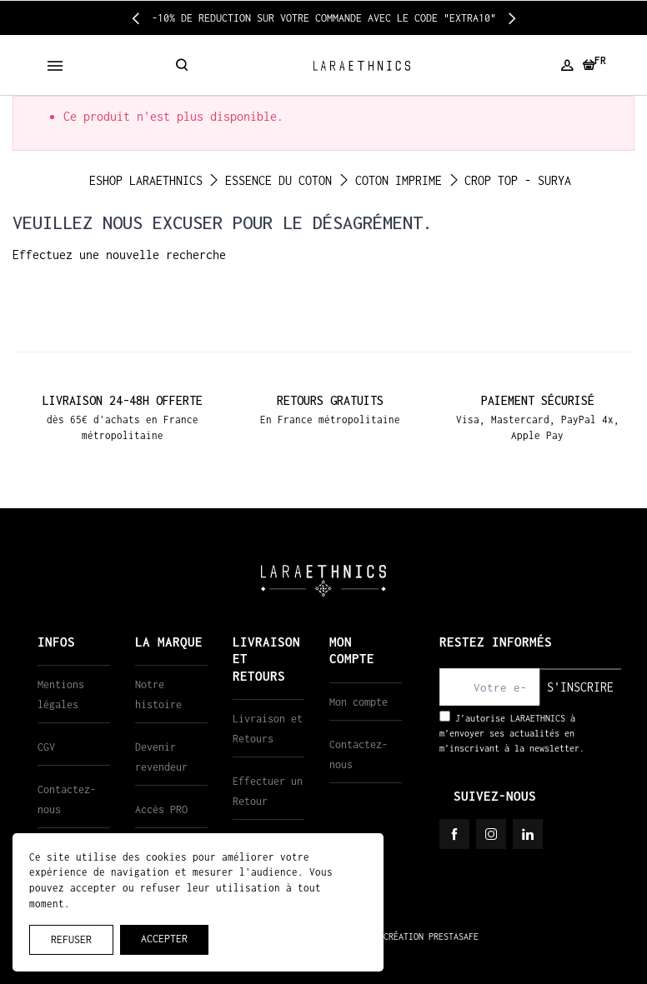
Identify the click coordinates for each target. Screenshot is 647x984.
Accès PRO (161, 809)
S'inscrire (580, 687)
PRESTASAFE (454, 937)
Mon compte (358, 702)
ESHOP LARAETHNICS (146, 180)
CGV (46, 747)
